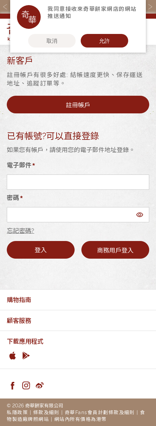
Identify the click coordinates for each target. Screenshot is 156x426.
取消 (51, 40)
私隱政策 (17, 412)
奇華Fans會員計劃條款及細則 (100, 412)
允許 (104, 40)
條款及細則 (46, 412)
